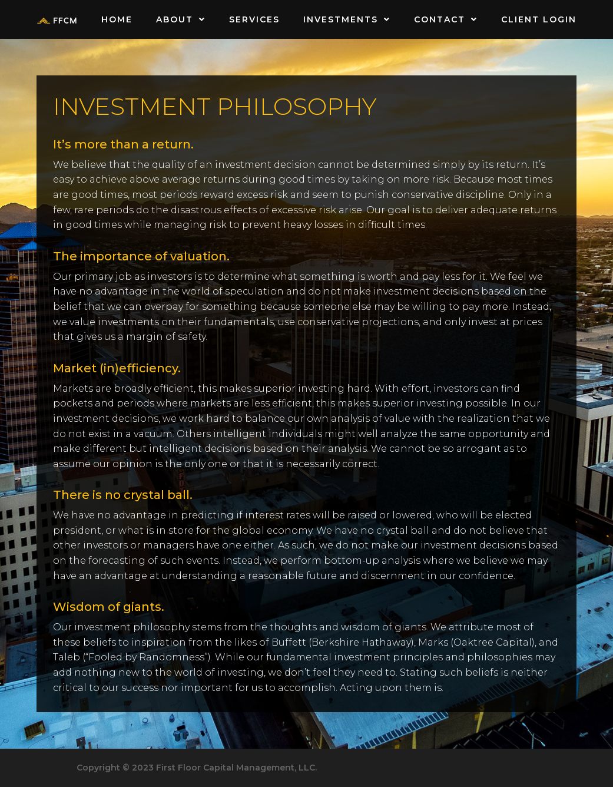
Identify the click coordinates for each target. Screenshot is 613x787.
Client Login (538, 19)
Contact (446, 19)
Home (116, 19)
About (181, 19)
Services (254, 19)
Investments (346, 19)
